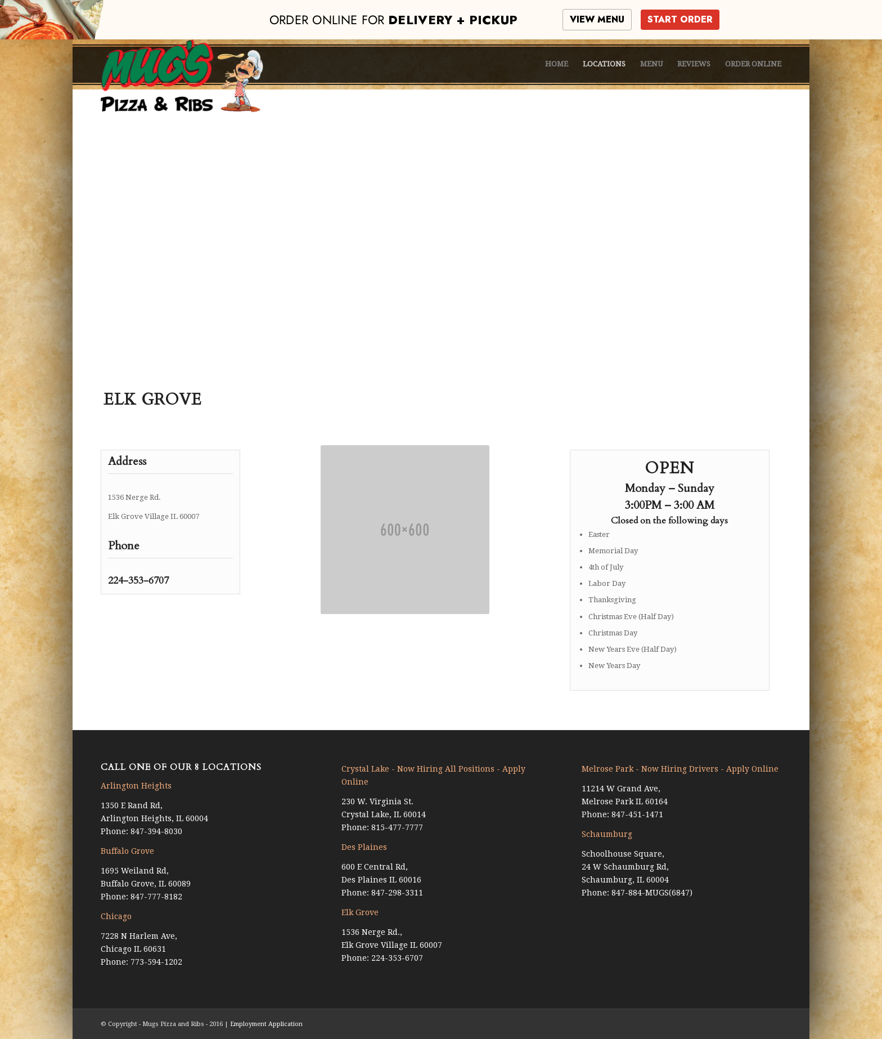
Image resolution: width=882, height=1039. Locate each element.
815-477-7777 (397, 827)
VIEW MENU (597, 19)
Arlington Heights (136, 785)
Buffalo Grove (127, 851)
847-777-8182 (156, 896)
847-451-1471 (637, 814)
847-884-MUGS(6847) (651, 892)
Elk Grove (360, 912)
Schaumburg (607, 834)
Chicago (116, 916)
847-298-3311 (397, 892)
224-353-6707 (138, 581)
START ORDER (680, 19)
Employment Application (266, 1024)
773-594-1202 (156, 961)
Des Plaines (364, 847)
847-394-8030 (156, 831)
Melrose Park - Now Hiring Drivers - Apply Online (680, 768)
